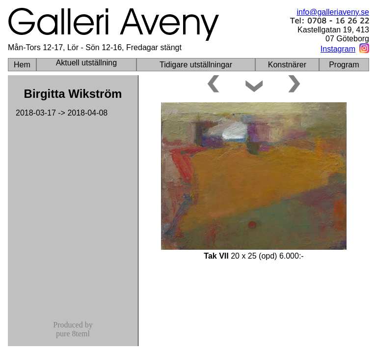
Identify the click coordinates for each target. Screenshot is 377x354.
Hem (22, 64)
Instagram (338, 49)
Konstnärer (287, 64)
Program (344, 64)
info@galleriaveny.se (332, 12)
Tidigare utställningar (196, 64)
